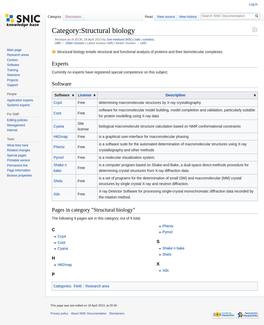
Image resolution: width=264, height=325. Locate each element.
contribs (148, 39)
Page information (18, 170)
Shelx (58, 181)
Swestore (13, 75)
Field (77, 286)
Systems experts (18, 105)
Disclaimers (116, 313)
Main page (14, 50)
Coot (57, 113)
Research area (97, 286)
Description (175, 95)
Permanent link (17, 165)
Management (16, 125)
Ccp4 (58, 103)
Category (54, 17)
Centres (12, 60)
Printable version (18, 160)
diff (58, 43)
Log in (253, 4)
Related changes (18, 150)
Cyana (59, 126)
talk (137, 39)
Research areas (18, 55)
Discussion (73, 17)
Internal (12, 130)
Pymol (59, 157)
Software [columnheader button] (62, 95)
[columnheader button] (86, 95)
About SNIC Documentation (88, 313)
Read (149, 17)
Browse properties (19, 175)
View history (188, 17)
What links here (17, 145)
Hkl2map (61, 137)
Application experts (20, 100)
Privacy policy (59, 313)
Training (12, 70)
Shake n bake (173, 248)
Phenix (59, 147)
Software (13, 65)
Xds (57, 194)
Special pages (16, 155)
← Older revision (73, 43)
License (84, 95)
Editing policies (17, 120)
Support (12, 85)
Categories (62, 286)
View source (166, 17)
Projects (12, 80)
